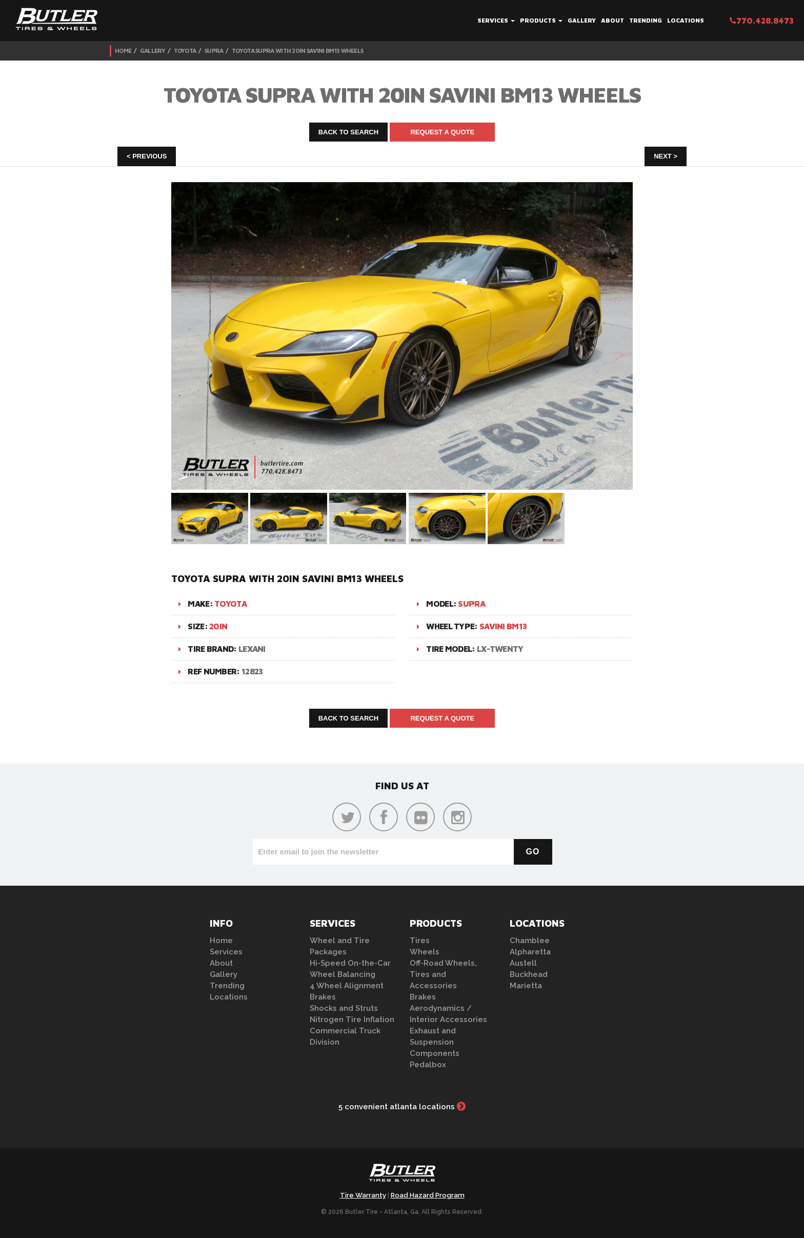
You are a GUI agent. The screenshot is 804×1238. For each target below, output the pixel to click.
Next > (665, 156)
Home (123, 50)
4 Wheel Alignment (347, 985)
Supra (214, 50)
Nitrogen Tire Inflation (352, 1019)
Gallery (582, 20)
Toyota (185, 50)
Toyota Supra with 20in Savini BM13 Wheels (297, 50)
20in (218, 626)
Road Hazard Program (428, 1195)
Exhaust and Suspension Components (434, 1042)
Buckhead (529, 974)
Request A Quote (442, 132)
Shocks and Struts (344, 1008)
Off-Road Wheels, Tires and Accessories (443, 974)
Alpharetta (530, 951)
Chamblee (530, 940)
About (612, 20)
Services (496, 20)
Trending (645, 20)
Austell (523, 963)
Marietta (526, 985)
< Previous (147, 156)
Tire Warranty (363, 1195)
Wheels (424, 951)
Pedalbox (428, 1064)
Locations (685, 20)
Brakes (323, 997)
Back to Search (348, 132)
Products (541, 20)
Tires (420, 940)
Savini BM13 (503, 626)
